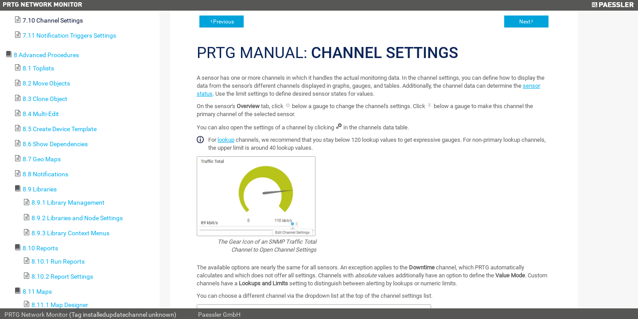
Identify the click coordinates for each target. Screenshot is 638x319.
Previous (223, 22)
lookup (226, 139)
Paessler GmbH (219, 314)
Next (524, 22)
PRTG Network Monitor (36, 314)
